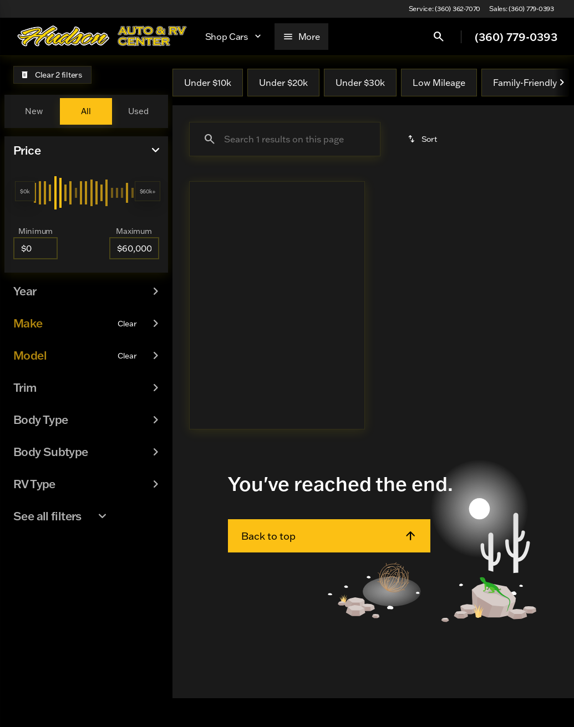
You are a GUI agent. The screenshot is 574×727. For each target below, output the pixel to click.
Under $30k (360, 82)
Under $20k (283, 82)
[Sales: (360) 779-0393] (521, 9)
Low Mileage (439, 82)
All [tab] (86, 111)
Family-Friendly (525, 82)
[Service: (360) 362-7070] (444, 9)
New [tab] (34, 111)
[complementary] (540, 710)
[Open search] (439, 36)
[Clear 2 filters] (52, 75)
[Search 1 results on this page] (284, 139)
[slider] (25, 191)
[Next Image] (562, 82)
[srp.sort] (423, 139)
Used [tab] (138, 111)
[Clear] (127, 291)
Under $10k (207, 82)
